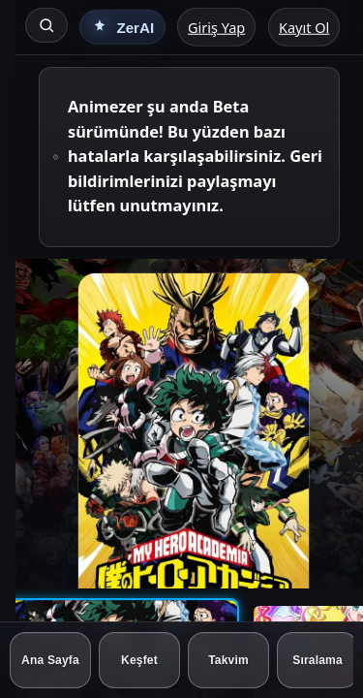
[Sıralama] (317, 660)
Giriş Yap (216, 27)
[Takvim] (228, 660)
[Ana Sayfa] (50, 660)
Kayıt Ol (304, 27)
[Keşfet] (139, 660)
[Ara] (46, 25)
